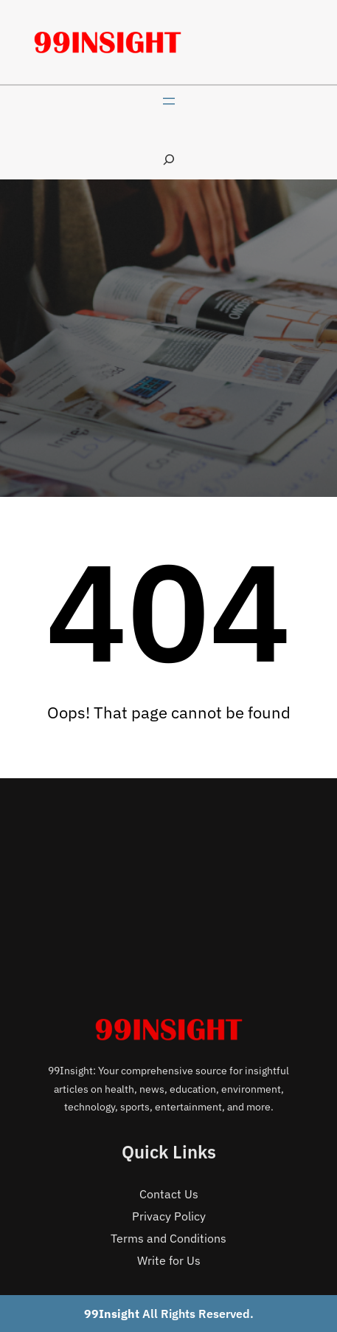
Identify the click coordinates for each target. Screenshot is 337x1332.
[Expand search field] (169, 159)
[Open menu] (168, 101)
